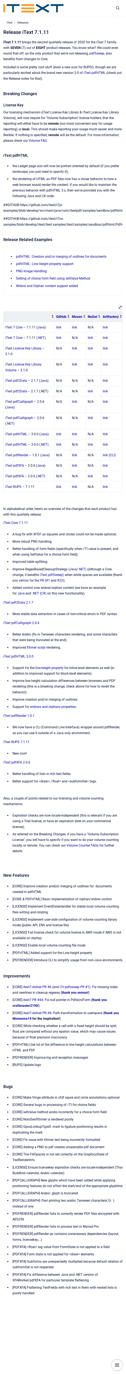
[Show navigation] (117, 1365)
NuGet (92, 317)
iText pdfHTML (95, 73)
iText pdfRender (16, 455)
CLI (112, 455)
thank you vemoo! (75, 993)
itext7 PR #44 (33, 1000)
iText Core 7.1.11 (15, 523)
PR (42, 580)
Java (41, 327)
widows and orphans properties (53, 707)
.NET (40, 338)
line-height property (49, 668)
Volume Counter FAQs (83, 845)
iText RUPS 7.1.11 (16, 742)
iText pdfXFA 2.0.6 (16, 762)
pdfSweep (96, 53)
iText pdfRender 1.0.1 (19, 716)
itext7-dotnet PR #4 (37, 1013)
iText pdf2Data (16, 381)
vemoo (24, 580)
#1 (48, 580)
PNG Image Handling (31, 271)
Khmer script (36, 647)
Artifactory (111, 317)
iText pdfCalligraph (19, 402)
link (58, 327)
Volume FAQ (38, 141)
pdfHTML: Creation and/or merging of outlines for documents (61, 257)
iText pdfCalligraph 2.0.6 (21, 623)
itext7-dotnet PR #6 (37, 987)
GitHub (61, 317)
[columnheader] (29, 316)
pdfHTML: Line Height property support (44, 264)
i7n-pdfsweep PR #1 (74, 987)
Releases (22, 22)
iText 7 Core (13, 327)
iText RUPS (13, 487)
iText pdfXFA (14, 466)
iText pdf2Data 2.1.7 (18, 602)
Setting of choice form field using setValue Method (53, 278)
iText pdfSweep (51, 575)
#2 (59, 580)
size (40, 166)
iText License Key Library (23, 348)
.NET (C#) (39, 593)
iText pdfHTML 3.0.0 (18, 656)
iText (9, 22)
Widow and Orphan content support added (47, 286)
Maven (77, 317)
